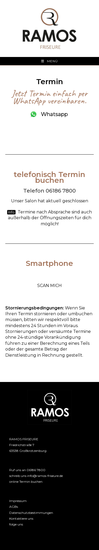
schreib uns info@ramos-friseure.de (36, 476)
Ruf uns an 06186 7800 (27, 470)
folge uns (16, 524)
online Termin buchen (26, 482)
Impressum (18, 501)
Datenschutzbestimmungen (31, 513)
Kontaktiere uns (21, 518)
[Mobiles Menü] (49, 61)
